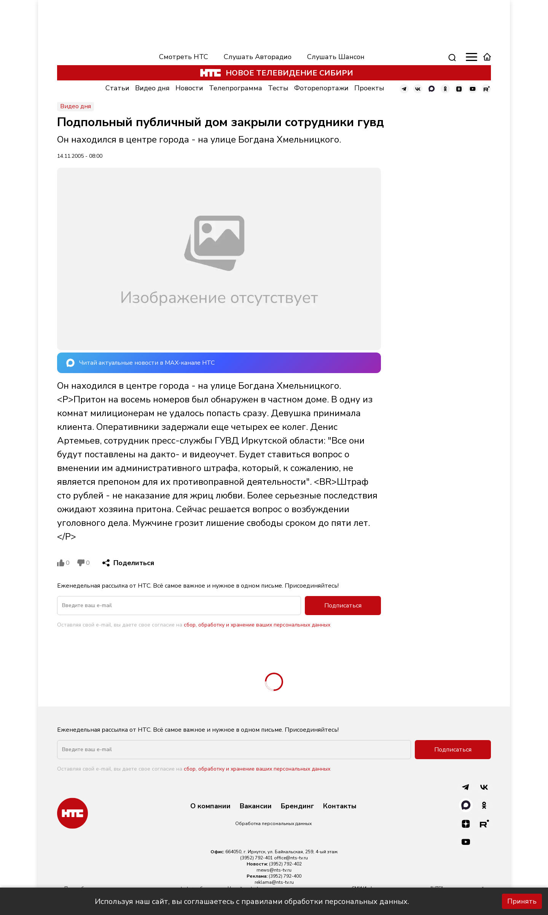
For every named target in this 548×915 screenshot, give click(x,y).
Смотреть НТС (183, 56)
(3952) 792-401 (256, 858)
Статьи (117, 88)
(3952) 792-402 (285, 864)
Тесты (278, 88)
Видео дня (152, 88)
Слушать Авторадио (258, 56)
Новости (189, 88)
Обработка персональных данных (273, 823)
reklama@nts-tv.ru (274, 882)
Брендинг (297, 806)
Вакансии (256, 806)
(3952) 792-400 (285, 876)
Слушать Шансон (336, 56)
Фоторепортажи (321, 88)
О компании (210, 806)
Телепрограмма (235, 88)
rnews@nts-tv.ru (274, 870)
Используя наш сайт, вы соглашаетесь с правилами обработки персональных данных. (252, 901)
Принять (522, 901)
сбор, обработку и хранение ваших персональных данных (257, 624)
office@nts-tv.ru (291, 858)
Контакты (340, 806)
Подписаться (343, 605)
